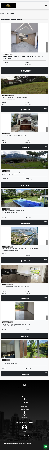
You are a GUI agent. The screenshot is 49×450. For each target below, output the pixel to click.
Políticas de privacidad (24, 388)
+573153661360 (24, 409)
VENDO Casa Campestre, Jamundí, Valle (13, 210)
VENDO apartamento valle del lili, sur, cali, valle (16, 324)
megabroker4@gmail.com (24, 436)
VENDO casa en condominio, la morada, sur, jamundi (16, 362)
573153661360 (24, 407)
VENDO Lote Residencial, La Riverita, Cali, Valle (15, 97)
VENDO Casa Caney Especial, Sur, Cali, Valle (14, 135)
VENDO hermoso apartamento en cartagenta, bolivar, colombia (20, 248)
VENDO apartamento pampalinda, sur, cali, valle (23, 56)
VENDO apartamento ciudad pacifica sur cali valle (16, 286)
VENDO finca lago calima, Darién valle (13, 173)
